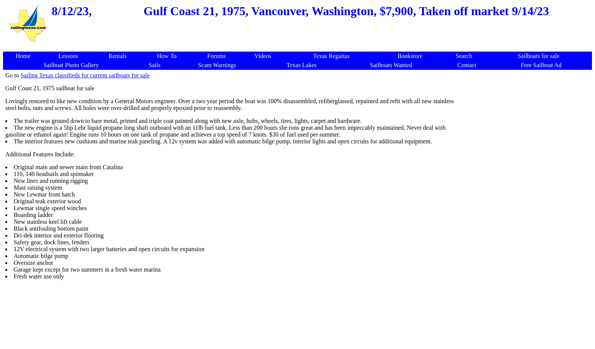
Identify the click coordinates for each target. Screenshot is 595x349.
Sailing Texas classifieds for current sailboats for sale (85, 75)
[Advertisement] (526, 186)
